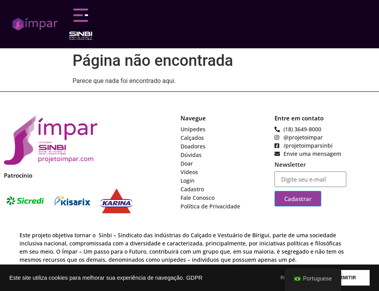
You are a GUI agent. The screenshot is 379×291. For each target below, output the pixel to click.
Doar (187, 163)
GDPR (194, 278)
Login (188, 180)
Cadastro (192, 189)
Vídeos (189, 172)
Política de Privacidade (210, 206)
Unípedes (193, 129)
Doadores (193, 146)
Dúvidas (191, 155)
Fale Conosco (197, 197)
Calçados (192, 137)
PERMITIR (344, 277)
